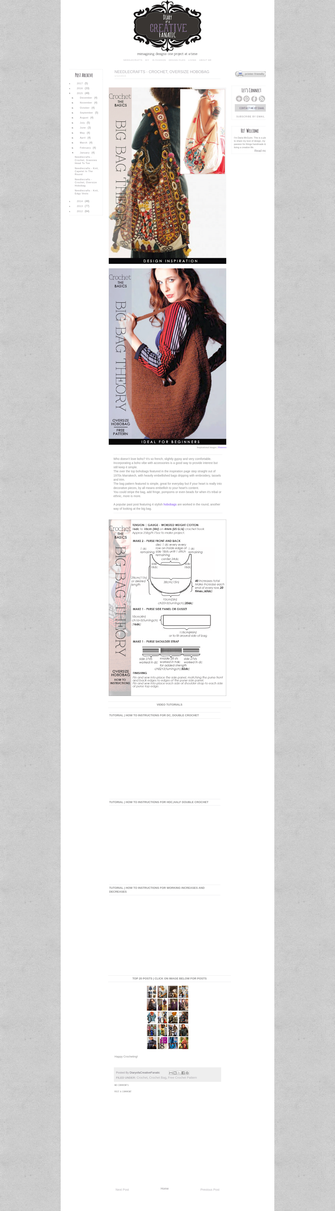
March (84, 142)
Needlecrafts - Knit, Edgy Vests (87, 192)
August (84, 117)
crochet (142, 1077)
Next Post (122, 1189)
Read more (261, 150)
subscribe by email (250, 116)
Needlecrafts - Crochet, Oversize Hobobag (86, 182)
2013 (80, 206)
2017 (80, 83)
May (83, 132)
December (86, 97)
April (83, 137)
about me (205, 60)
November (86, 102)
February (86, 147)
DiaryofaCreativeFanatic (145, 1072)
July (83, 122)
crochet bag (157, 1077)
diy (147, 60)
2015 (80, 93)
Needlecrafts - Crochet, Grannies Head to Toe (86, 160)
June (83, 127)
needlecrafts (133, 60)
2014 (80, 201)
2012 (80, 211)
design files (177, 60)
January (85, 152)
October (85, 107)
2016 (80, 88)
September (87, 112)
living (192, 60)
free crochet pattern (182, 1077)
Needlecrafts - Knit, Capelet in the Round (87, 171)
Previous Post (209, 1189)
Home (165, 1188)
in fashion (159, 60)
